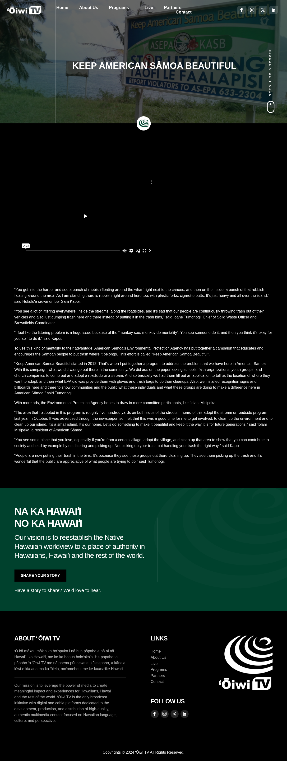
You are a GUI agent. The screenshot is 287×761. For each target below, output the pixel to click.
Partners (172, 7)
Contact (184, 12)
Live (149, 7)
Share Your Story (40, 576)
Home (62, 7)
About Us (88, 7)
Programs (119, 7)
